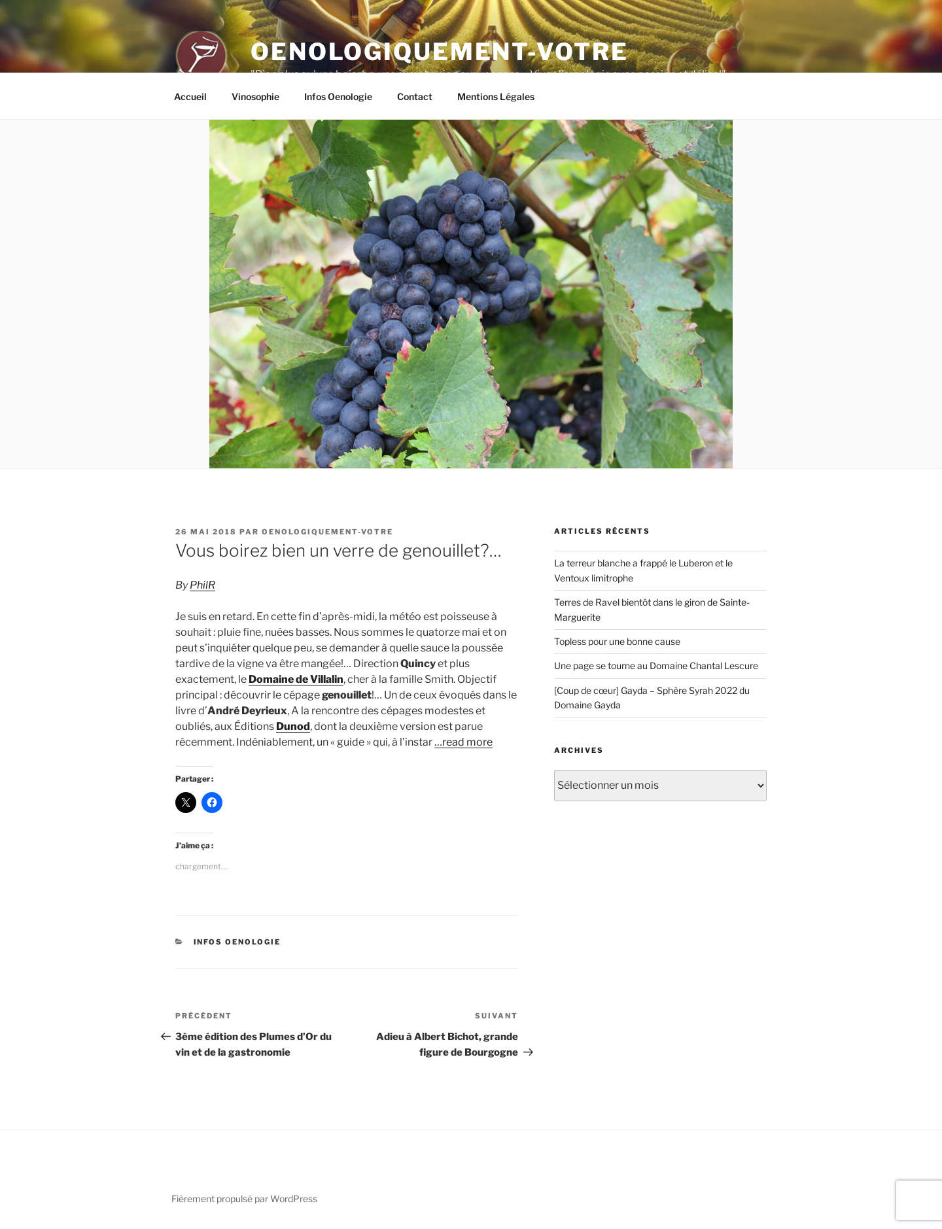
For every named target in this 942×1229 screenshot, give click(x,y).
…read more (463, 742)
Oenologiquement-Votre (439, 51)
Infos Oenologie (338, 96)
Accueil (190, 96)
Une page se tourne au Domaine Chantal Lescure (656, 665)
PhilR (202, 585)
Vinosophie (255, 96)
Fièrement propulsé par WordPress (244, 1198)
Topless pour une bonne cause (617, 641)
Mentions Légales (495, 96)
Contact (414, 96)
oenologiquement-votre (327, 531)
